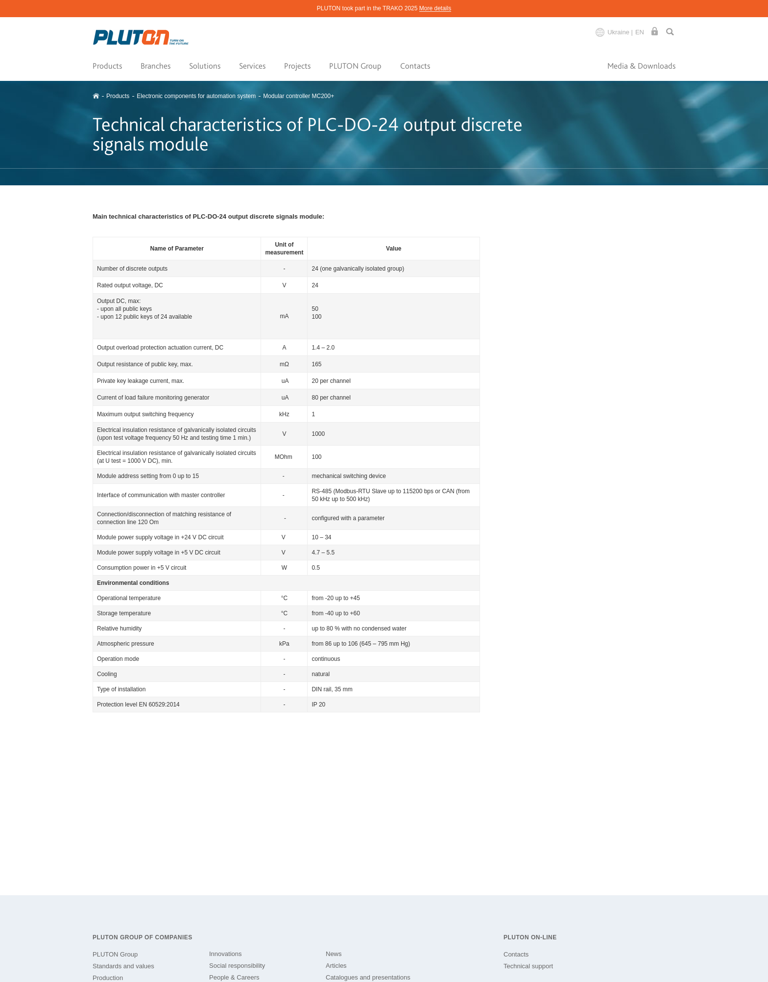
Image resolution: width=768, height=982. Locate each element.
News (334, 953)
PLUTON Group (355, 66)
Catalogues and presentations (368, 977)
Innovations (225, 953)
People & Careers (234, 977)
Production (108, 978)
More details (435, 8)
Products (107, 66)
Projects (297, 66)
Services (252, 66)
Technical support (528, 966)
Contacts (415, 66)
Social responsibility (237, 965)
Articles (336, 965)
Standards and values (123, 966)
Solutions (204, 66)
